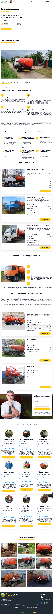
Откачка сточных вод (26, 607)
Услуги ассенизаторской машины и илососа (44, 471)
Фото (43, 1)
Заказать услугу (9, 457)
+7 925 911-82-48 (47, 2)
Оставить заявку (45, 219)
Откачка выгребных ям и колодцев (26, 471)
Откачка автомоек (34, 604)
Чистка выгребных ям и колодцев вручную (44, 505)
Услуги (15, 1)
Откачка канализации (26, 439)
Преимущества (39, 1)
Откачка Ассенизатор (5, 2)
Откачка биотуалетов (35, 596)
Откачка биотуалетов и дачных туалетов (8, 471)
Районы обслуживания (35, 607)
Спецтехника (23, 1)
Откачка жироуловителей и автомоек (26, 505)
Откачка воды (16, 607)
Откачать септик (17, 596)
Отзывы (28, 1)
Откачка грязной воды (44, 439)
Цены (19, 1)
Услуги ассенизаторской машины (34, 601)
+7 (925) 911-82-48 (47, 597)
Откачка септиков (9, 439)
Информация (32, 1)
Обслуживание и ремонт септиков (9, 505)
